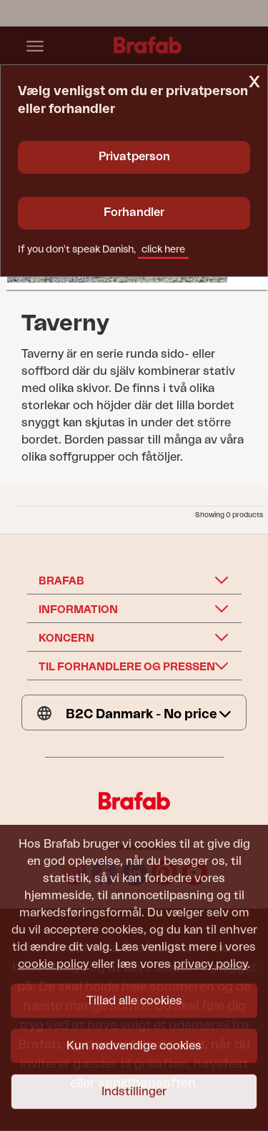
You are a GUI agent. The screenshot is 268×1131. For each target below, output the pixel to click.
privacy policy (210, 964)
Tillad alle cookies (134, 1001)
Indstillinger (134, 1091)
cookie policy (53, 964)
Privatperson (134, 156)
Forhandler (134, 212)
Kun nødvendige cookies (134, 1046)
